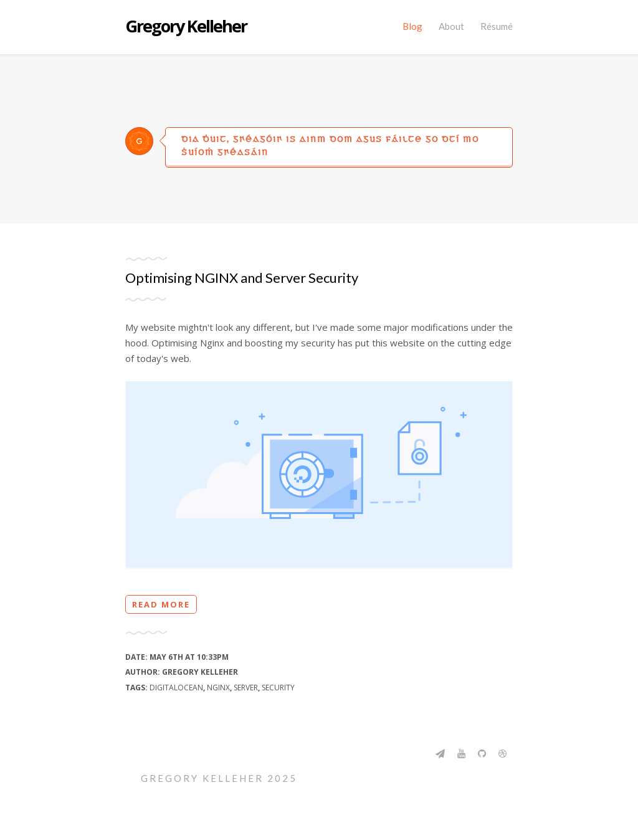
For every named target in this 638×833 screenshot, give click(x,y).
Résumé (496, 26)
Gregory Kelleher (186, 26)
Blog (412, 26)
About (451, 26)
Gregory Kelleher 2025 (219, 778)
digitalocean (176, 687)
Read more (161, 604)
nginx (218, 687)
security (278, 687)
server (246, 687)
